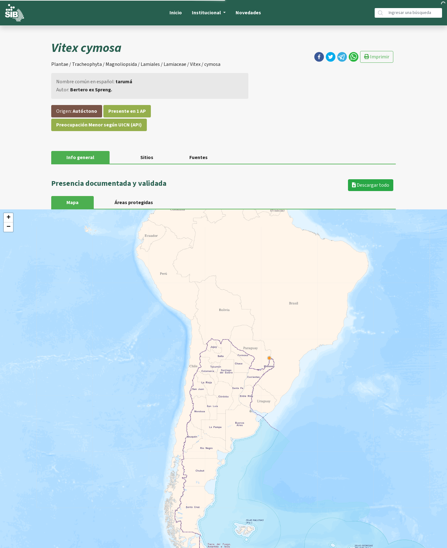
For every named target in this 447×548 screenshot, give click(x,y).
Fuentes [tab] (198, 157)
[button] (319, 57)
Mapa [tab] (72, 202)
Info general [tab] (80, 157)
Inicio (175, 12)
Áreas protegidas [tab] (134, 202)
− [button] (9, 227)
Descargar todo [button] (370, 185)
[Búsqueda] (414, 13)
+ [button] (9, 217)
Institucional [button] (207, 12)
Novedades (248, 12)
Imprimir (376, 56)
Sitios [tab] (146, 157)
